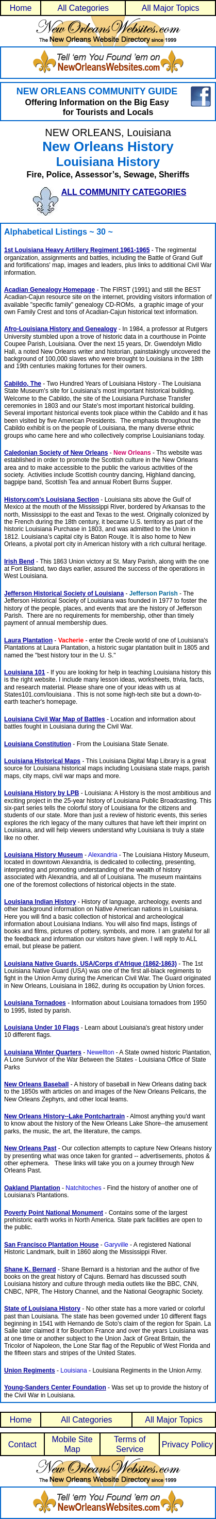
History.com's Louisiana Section (51, 499)
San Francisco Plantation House (51, 1244)
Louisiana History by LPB (41, 793)
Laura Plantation (28, 640)
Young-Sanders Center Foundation (55, 1387)
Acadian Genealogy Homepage (49, 289)
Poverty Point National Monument (53, 1212)
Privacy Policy (187, 1444)
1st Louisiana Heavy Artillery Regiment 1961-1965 (76, 250)
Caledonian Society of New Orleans (56, 452)
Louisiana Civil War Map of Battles (54, 719)
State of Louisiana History (42, 1308)
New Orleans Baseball (36, 1084)
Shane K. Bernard (30, 1269)
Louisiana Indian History (40, 901)
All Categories (83, 8)
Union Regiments (29, 1370)
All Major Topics (171, 8)
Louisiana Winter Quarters (42, 1052)
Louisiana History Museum (43, 854)
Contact (22, 1444)
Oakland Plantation (32, 1188)
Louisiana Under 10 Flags (41, 1027)
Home (21, 8)
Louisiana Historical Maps (42, 761)
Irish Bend (19, 561)
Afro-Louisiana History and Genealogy (60, 329)
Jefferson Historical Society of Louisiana (64, 593)
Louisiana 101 (24, 672)
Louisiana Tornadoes (35, 1002)
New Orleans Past (30, 1148)
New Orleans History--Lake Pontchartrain (64, 1116)
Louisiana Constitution (37, 744)
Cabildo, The (22, 383)
